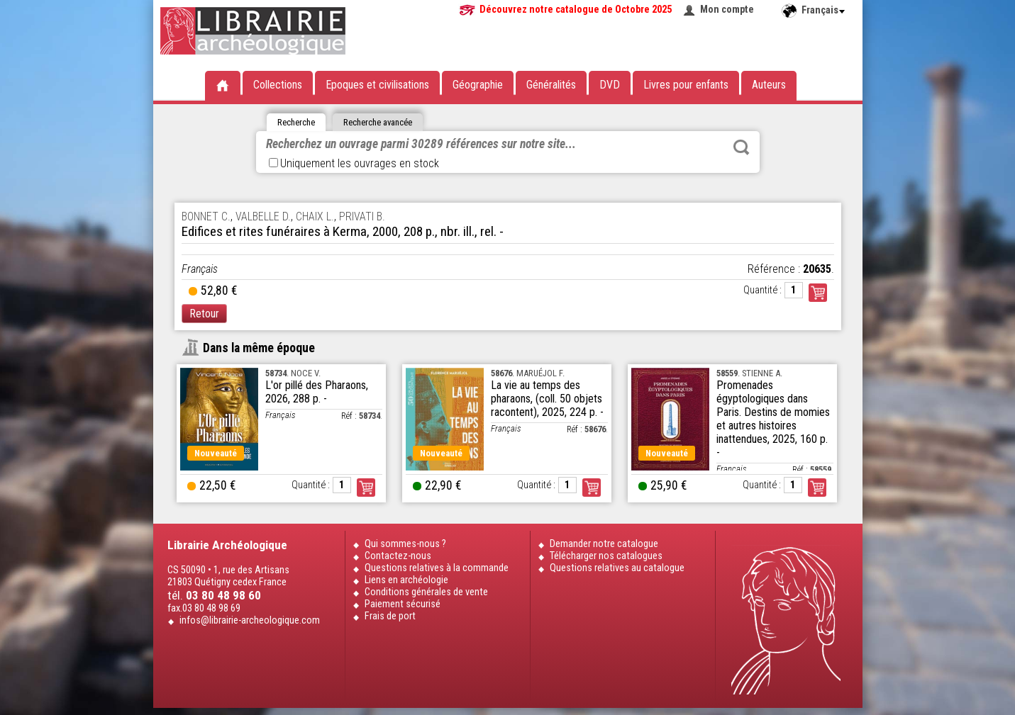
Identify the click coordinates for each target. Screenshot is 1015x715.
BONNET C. (206, 216)
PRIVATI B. (362, 216)
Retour (204, 313)
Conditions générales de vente (426, 592)
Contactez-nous (398, 556)
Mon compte (727, 10)
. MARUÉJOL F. (528, 373)
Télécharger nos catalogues (606, 556)
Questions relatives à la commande (437, 568)
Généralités (551, 84)
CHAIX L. (315, 216)
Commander (818, 292)
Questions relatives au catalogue (617, 568)
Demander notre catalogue (604, 544)
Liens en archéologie (406, 580)
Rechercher (741, 147)
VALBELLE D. (263, 216)
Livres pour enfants (685, 84)
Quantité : (762, 290)
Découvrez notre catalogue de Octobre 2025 (575, 10)
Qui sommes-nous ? (405, 544)
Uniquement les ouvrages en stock (354, 163)
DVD (609, 84)
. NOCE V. (293, 373)
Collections (277, 84)
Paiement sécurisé (402, 604)
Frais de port (390, 616)
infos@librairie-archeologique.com (249, 620)
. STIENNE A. (749, 373)
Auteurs (769, 84)
